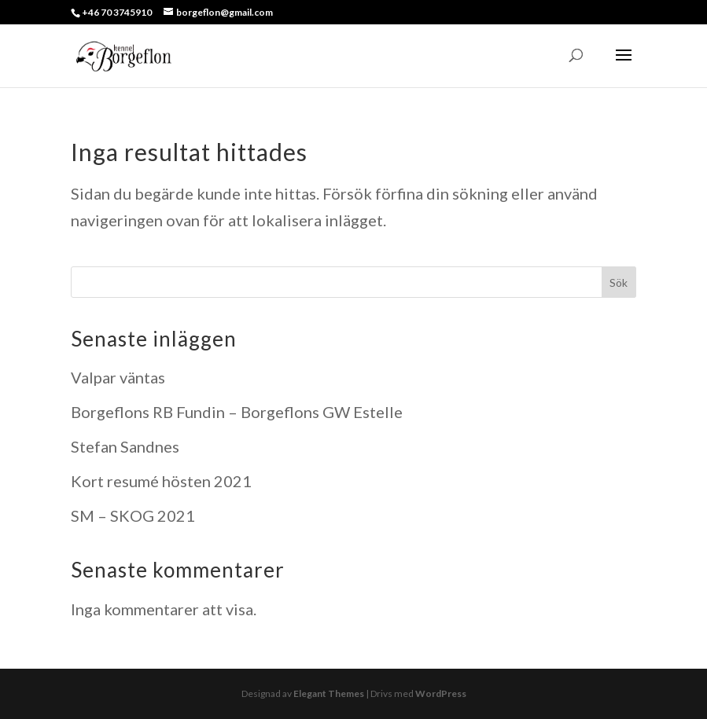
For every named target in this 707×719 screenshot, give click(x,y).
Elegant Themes (328, 693)
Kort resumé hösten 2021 (161, 480)
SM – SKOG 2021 (133, 515)
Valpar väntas (118, 377)
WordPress (440, 693)
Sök (618, 282)
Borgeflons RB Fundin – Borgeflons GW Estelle (237, 411)
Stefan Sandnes (125, 446)
